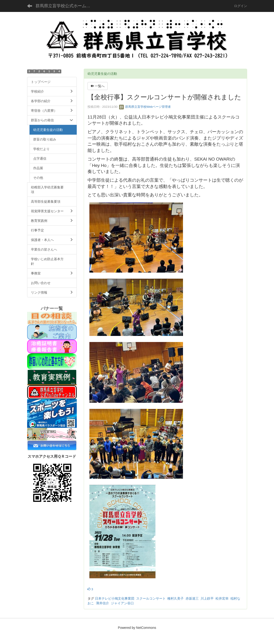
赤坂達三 (192, 598)
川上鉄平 (207, 598)
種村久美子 (175, 598)
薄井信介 (102, 603)
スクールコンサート (151, 598)
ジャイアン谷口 (122, 603)
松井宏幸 (222, 598)
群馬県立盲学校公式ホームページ (67, 6)
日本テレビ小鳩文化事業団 (114, 598)
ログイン (240, 6)
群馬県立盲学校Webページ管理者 (145, 106)
